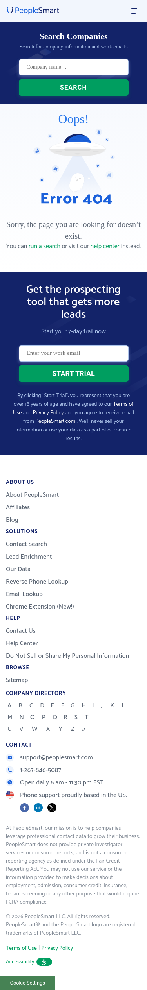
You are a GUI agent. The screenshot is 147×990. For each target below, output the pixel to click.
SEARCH (73, 87)
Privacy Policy (48, 412)
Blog (12, 520)
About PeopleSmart (32, 495)
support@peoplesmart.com (49, 757)
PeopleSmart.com (55, 421)
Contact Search (26, 544)
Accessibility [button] (29, 962)
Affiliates (18, 507)
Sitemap (17, 680)
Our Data (18, 569)
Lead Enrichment (29, 556)
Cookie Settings (27, 983)
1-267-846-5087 (33, 770)
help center (105, 246)
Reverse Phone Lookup (37, 581)
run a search (44, 246)
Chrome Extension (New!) (40, 607)
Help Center (22, 643)
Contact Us (21, 631)
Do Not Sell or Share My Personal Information (67, 656)
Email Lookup (24, 594)
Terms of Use (21, 948)
